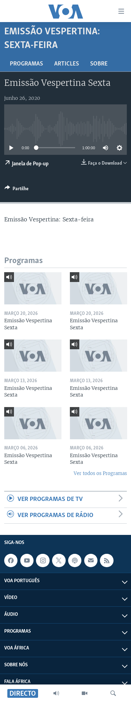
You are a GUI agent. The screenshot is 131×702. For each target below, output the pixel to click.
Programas (26, 64)
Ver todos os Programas (100, 473)
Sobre (99, 64)
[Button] (17, 190)
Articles (66, 64)
